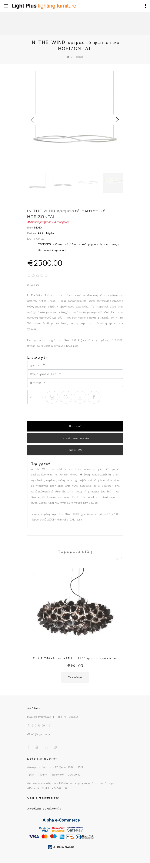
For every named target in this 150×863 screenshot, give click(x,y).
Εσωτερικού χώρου (84, 244)
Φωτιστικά (61, 244)
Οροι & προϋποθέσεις (43, 797)
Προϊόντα (78, 56)
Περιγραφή (75, 426)
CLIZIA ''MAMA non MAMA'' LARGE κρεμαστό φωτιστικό (75, 658)
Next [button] (117, 119)
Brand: (30, 227)
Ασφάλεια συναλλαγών (44, 808)
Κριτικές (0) (75, 449)
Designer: (32, 233)
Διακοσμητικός (108, 244)
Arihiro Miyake (45, 233)
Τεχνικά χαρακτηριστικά (75, 438)
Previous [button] (32, 119)
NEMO (38, 227)
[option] (75, 119)
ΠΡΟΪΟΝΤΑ (45, 244)
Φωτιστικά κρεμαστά (51, 250)
